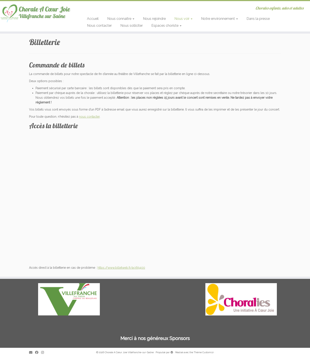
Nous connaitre (120, 19)
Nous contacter (99, 25)
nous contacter (89, 116)
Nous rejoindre (154, 19)
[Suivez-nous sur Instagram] (44, 352)
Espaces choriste (166, 25)
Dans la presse (258, 19)
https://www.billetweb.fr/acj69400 (121, 267)
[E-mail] (32, 352)
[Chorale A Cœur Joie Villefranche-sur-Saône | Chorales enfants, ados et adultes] (35, 13)
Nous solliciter (131, 25)
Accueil (93, 19)
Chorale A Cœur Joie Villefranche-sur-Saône (129, 352)
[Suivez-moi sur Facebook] (38, 352)
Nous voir (183, 19)
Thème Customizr (204, 352)
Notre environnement (219, 19)
